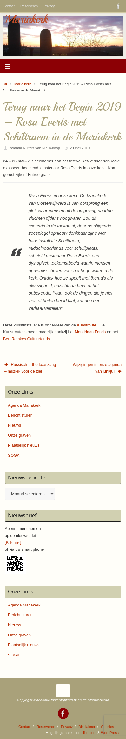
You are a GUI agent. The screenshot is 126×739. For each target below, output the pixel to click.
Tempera (89, 733)
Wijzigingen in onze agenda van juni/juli (97, 368)
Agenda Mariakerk (24, 405)
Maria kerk (22, 84)
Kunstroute (86, 325)
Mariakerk (26, 19)
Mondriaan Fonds (90, 332)
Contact (9, 6)
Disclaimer (86, 726)
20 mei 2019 (80, 148)
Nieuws (14, 425)
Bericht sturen (20, 415)
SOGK (13, 455)
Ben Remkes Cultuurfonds (26, 339)
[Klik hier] (13, 542)
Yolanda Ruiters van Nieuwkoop (34, 148)
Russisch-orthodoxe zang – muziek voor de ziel (30, 368)
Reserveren (29, 6)
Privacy (49, 6)
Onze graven (19, 435)
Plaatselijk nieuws (23, 445)
